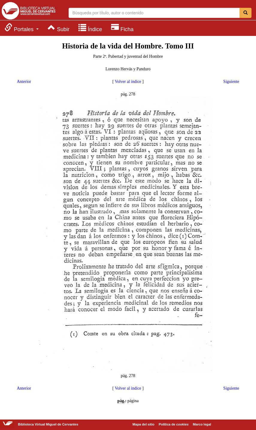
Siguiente (231, 81)
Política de (174, 424)
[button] (21, 27)
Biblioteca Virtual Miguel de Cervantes (28, 10)
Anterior (24, 81)
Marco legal (202, 424)
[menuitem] (21, 27)
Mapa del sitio (143, 424)
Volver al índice (128, 81)
